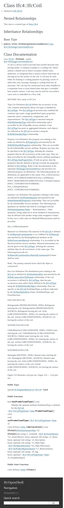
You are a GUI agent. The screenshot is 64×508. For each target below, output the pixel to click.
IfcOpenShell (13, 482)
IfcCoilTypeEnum (21, 411)
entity (23, 427)
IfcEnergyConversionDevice (20, 61)
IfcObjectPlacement (21, 446)
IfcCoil (38, 390)
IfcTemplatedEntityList (24, 390)
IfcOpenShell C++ (11, 493)
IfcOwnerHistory (51, 434)
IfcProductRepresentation (24, 449)
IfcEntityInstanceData (26, 430)
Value (32, 411)
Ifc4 (11, 59)
